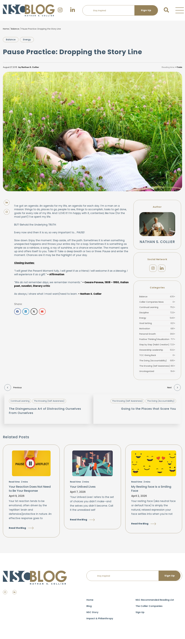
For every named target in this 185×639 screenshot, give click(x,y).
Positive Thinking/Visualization (157, 340)
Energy (27, 39)
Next (174, 388)
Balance (15, 28)
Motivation (157, 329)
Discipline (157, 313)
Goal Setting (157, 324)
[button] (179, 10)
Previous (13, 388)
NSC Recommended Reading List (155, 601)
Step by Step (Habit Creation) (157, 345)
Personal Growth (157, 335)
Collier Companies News (157, 303)
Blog (89, 607)
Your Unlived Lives (83, 488)
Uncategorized (157, 372)
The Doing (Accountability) (157, 361)
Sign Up (140, 613)
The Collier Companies (149, 607)
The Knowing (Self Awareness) (157, 367)
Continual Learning (157, 308)
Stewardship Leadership (157, 351)
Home (6, 28)
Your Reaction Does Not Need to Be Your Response (30, 490)
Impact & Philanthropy (99, 619)
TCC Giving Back (157, 356)
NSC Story (92, 613)
